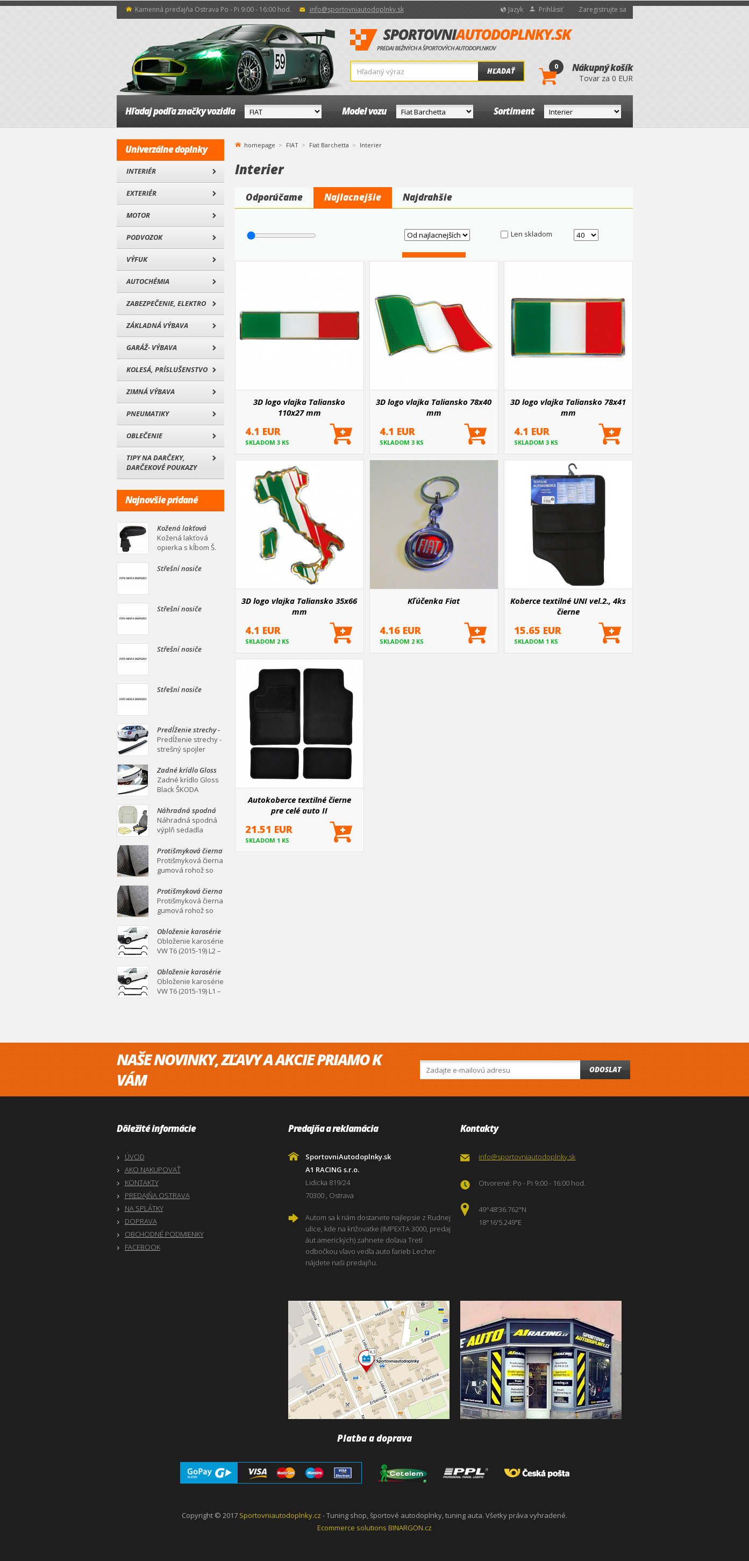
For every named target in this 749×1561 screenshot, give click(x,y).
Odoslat (605, 1069)
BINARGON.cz (410, 1528)
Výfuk (136, 259)
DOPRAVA (141, 1221)
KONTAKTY (142, 1182)
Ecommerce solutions (352, 1528)
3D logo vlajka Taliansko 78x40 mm (433, 407)
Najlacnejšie (352, 197)
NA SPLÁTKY (144, 1208)
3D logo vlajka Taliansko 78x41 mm (568, 407)
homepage (259, 144)
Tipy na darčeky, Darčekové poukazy (161, 462)
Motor (138, 215)
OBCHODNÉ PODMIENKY (164, 1234)
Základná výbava (157, 325)
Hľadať (501, 71)
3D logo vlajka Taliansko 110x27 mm (299, 407)
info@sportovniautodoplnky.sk (357, 9)
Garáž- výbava (151, 347)
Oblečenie (144, 435)
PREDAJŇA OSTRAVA (157, 1195)
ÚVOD (135, 1156)
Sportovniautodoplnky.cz (280, 1515)
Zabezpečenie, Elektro (166, 303)
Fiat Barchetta (329, 145)
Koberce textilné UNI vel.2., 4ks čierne (568, 606)
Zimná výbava (150, 391)
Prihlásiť (551, 9)
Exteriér (141, 193)
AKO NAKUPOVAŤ (153, 1169)
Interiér (141, 171)
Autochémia (147, 281)
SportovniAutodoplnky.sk (461, 40)
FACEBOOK (142, 1247)
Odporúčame (274, 197)
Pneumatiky (147, 413)
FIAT (292, 145)
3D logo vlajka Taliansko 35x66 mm (299, 606)
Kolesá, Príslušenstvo (167, 369)
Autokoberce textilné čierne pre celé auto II (299, 805)
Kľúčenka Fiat (434, 600)
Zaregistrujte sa (602, 9)
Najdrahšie (427, 197)
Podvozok (144, 237)
